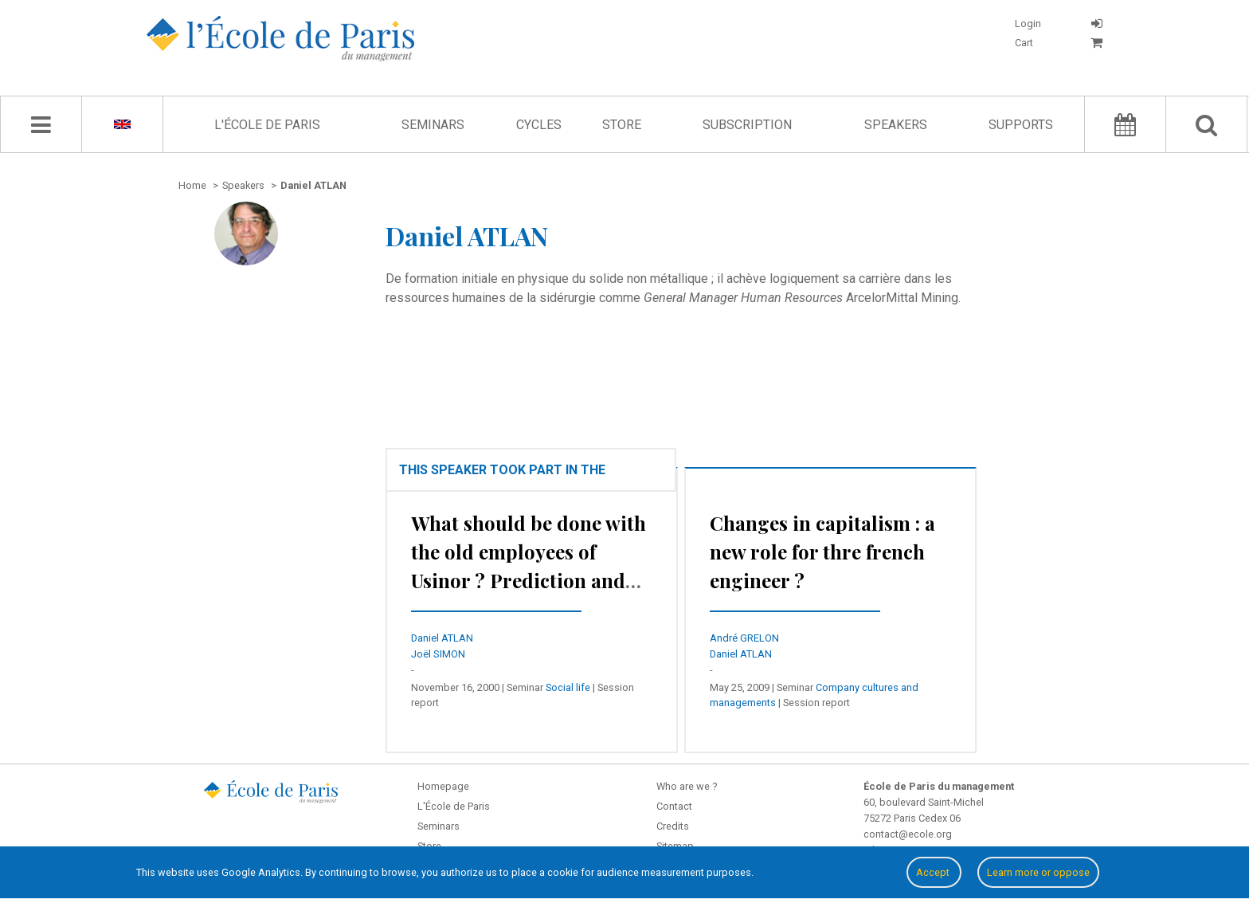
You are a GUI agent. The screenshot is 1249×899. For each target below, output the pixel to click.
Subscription (747, 124)
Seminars (432, 124)
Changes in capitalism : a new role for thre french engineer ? (822, 551)
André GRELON (744, 638)
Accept (934, 872)
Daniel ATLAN (442, 638)
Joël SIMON (438, 654)
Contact (674, 806)
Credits (672, 826)
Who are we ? (686, 786)
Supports (1021, 124)
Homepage (443, 786)
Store (621, 124)
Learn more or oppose (1038, 872)
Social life (568, 687)
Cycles (539, 124)
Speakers (895, 124)
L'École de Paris (267, 124)
